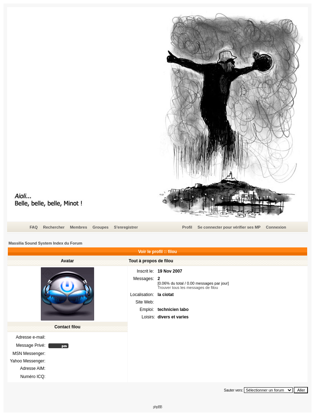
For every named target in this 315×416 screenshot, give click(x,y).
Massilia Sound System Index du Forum (45, 243)
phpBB (157, 407)
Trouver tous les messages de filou (188, 287)
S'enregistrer (126, 227)
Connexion (276, 227)
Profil (187, 227)
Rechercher (54, 227)
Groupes (100, 227)
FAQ (33, 227)
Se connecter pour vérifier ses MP (228, 227)
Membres (78, 227)
